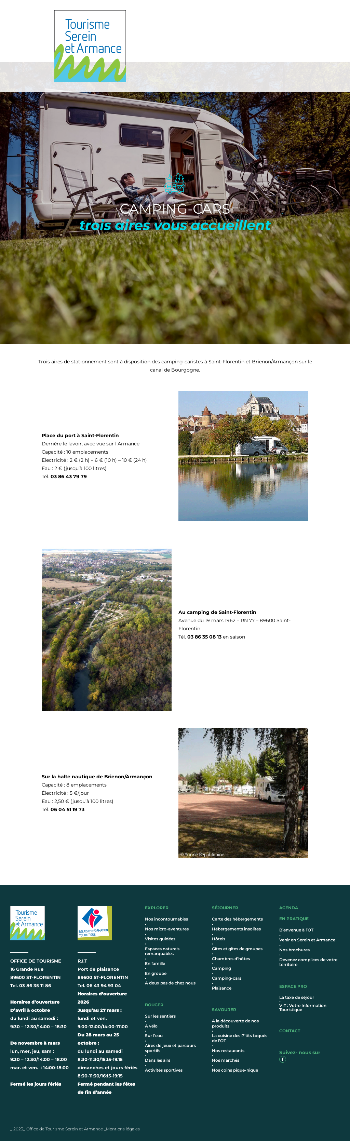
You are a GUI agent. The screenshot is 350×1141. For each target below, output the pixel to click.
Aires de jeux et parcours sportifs (170, 1048)
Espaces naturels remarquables (162, 951)
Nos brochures (294, 949)
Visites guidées (160, 938)
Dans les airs (157, 1060)
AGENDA (288, 907)
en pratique (294, 918)
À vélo (151, 1026)
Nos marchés (225, 1060)
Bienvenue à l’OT (296, 929)
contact (289, 1030)
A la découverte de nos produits (235, 1023)
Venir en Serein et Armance (307, 939)
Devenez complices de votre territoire (308, 962)
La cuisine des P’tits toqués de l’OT (239, 1038)
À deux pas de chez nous (170, 982)
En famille (155, 963)
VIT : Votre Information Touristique (302, 1007)
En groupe (155, 973)
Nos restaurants (228, 1050)
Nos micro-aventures (167, 928)
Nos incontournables (166, 919)
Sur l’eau (154, 1035)
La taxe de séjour (296, 997)
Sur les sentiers (160, 1016)
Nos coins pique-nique (235, 1070)
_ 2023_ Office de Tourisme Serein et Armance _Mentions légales (75, 1128)
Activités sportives (164, 1070)
